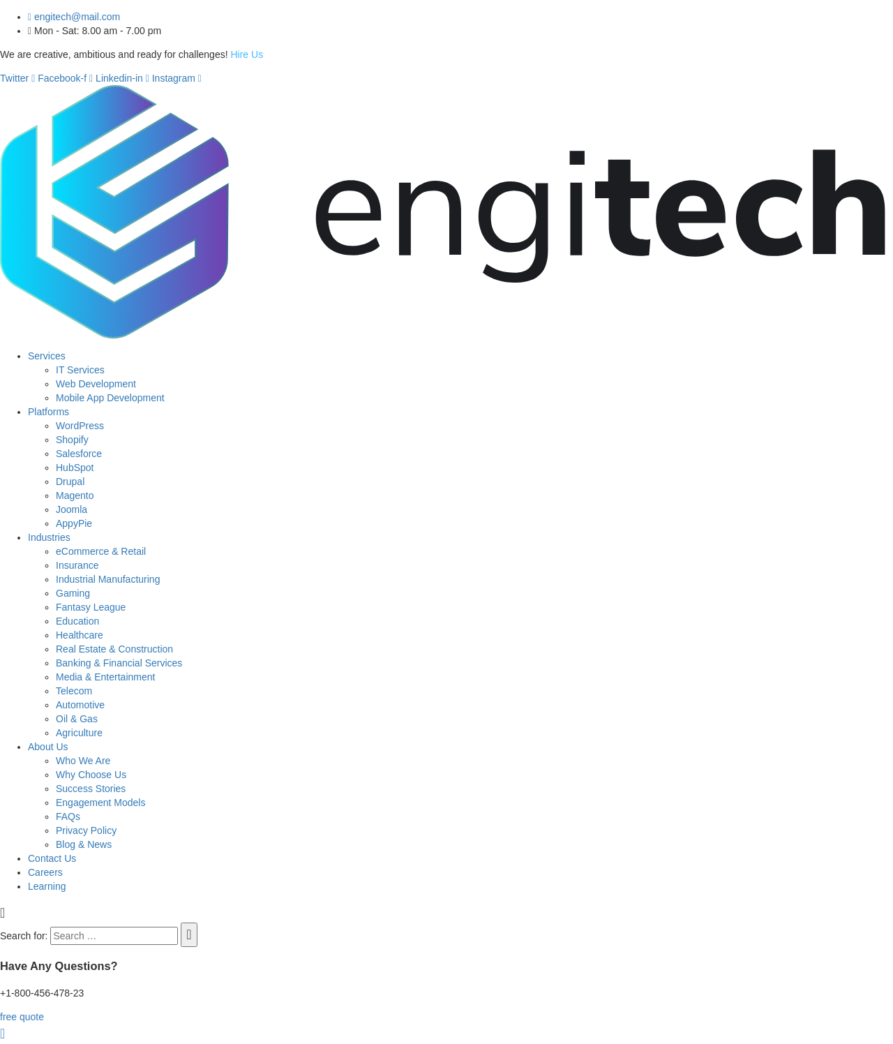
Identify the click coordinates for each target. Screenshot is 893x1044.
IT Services (80, 369)
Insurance (77, 565)
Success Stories (91, 788)
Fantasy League (91, 607)
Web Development (96, 383)
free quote (22, 1016)
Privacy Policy (86, 830)
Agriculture (79, 732)
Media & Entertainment (105, 677)
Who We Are (83, 760)
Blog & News (84, 844)
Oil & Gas (77, 718)
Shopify (72, 439)
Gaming (73, 593)
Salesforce (79, 453)
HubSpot (74, 467)
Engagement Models (100, 802)
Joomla (71, 509)
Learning (47, 886)
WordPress (80, 425)
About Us (48, 746)
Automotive (80, 704)
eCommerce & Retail (101, 551)
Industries (49, 537)
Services (47, 355)
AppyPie (74, 523)
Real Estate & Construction (114, 649)
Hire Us (246, 54)
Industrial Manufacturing (108, 579)
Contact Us (52, 858)
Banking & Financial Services (119, 663)
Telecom (74, 690)
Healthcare (79, 635)
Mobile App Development (110, 397)
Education (77, 621)
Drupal (70, 481)
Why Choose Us (91, 774)
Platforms (48, 411)
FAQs (68, 816)
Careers (45, 872)
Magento (74, 495)
